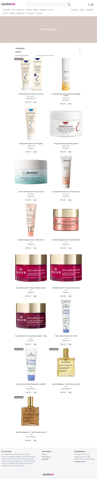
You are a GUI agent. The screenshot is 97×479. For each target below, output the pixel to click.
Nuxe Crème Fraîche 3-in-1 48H (66, 336)
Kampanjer (74, 10)
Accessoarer (7, 10)
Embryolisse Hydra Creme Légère (31, 144)
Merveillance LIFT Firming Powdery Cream (31, 288)
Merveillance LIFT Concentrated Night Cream (31, 336)
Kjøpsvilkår (45, 459)
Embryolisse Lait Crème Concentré (31, 94)
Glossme (5, 13)
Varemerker (89, 10)
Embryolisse (31, 96)
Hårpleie (35, 10)
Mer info (28, 102)
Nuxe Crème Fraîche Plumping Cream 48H (31, 384)
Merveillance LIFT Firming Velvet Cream (66, 288)
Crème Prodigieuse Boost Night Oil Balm (66, 240)
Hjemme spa (20, 10)
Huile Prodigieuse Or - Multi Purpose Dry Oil (31, 432)
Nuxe (31, 242)
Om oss (44, 454)
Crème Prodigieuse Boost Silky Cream (31, 240)
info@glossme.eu (80, 462)
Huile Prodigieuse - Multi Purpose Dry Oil (66, 384)
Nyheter (81, 10)
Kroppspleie (43, 10)
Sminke (51, 10)
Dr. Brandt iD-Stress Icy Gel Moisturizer (66, 192)
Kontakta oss (46, 457)
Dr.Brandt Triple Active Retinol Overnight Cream (66, 95)
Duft (13, 10)
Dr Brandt (66, 98)
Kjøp (35, 102)
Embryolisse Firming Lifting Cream (66, 144)
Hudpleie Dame (20, 13)
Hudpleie (28, 10)
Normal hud (39, 13)
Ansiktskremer (30, 13)
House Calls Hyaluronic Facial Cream (31, 192)
